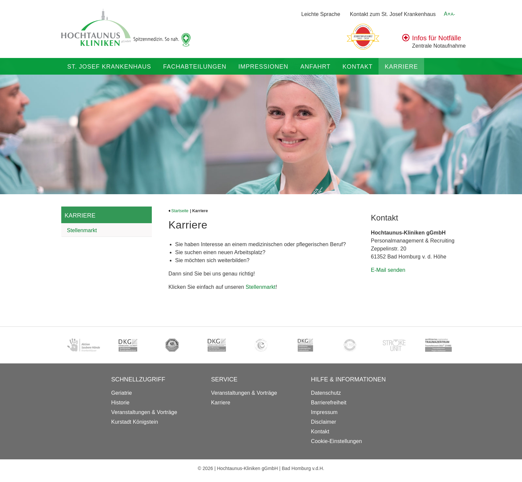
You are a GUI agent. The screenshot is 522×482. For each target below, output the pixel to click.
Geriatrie (121, 393)
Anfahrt (315, 66)
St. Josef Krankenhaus (109, 66)
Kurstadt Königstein (134, 422)
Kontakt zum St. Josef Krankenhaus (393, 14)
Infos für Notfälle (436, 38)
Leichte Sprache (320, 14)
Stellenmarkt (82, 230)
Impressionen (263, 66)
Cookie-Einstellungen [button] (336, 441)
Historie (120, 402)
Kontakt (358, 66)
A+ (449, 14)
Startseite (178, 211)
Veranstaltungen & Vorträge (144, 412)
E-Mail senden (388, 270)
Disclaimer (323, 422)
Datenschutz (326, 393)
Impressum (324, 412)
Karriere (401, 66)
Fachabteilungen (194, 66)
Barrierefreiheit (329, 402)
